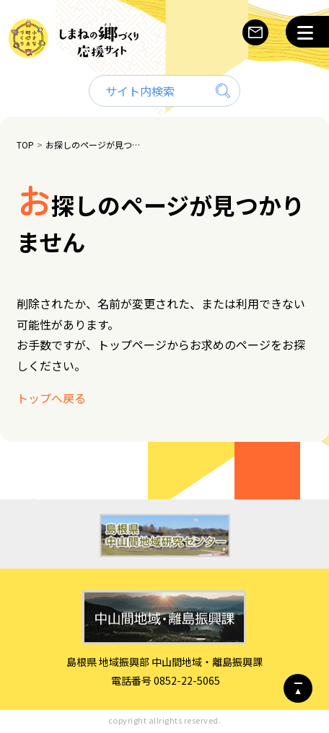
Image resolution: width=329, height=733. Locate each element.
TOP (25, 144)
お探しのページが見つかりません (94, 144)
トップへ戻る (51, 398)
